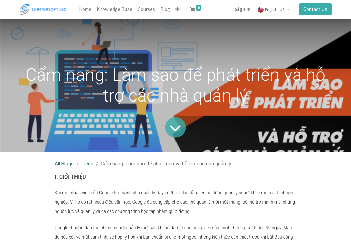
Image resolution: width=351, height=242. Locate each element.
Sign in (243, 9)
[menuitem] (85, 9)
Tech (88, 164)
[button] (177, 9)
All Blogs (64, 164)
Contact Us (315, 9)
